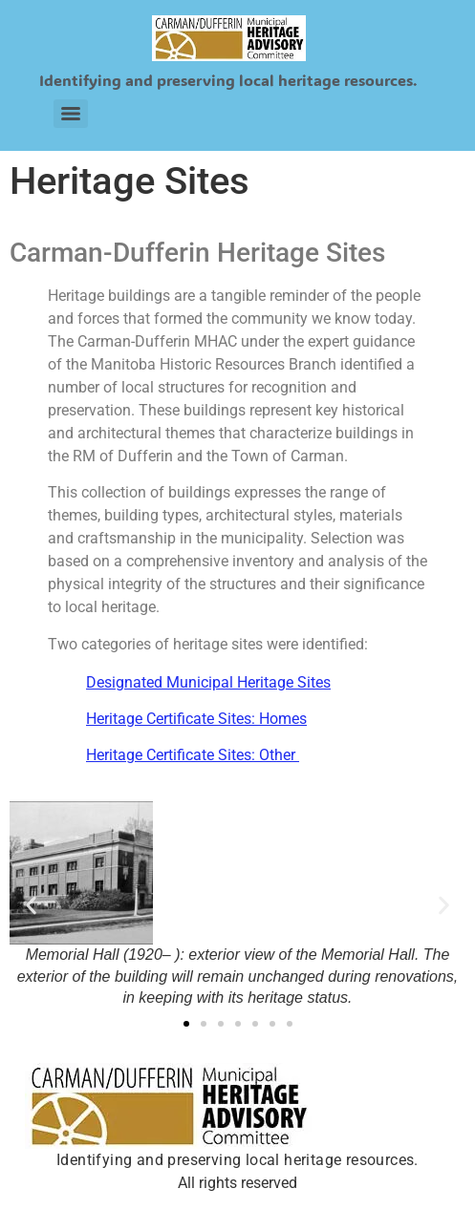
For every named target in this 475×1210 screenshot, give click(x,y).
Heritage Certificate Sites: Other (192, 755)
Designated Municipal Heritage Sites (208, 682)
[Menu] (71, 113)
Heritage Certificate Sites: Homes (196, 719)
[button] (31, 906)
